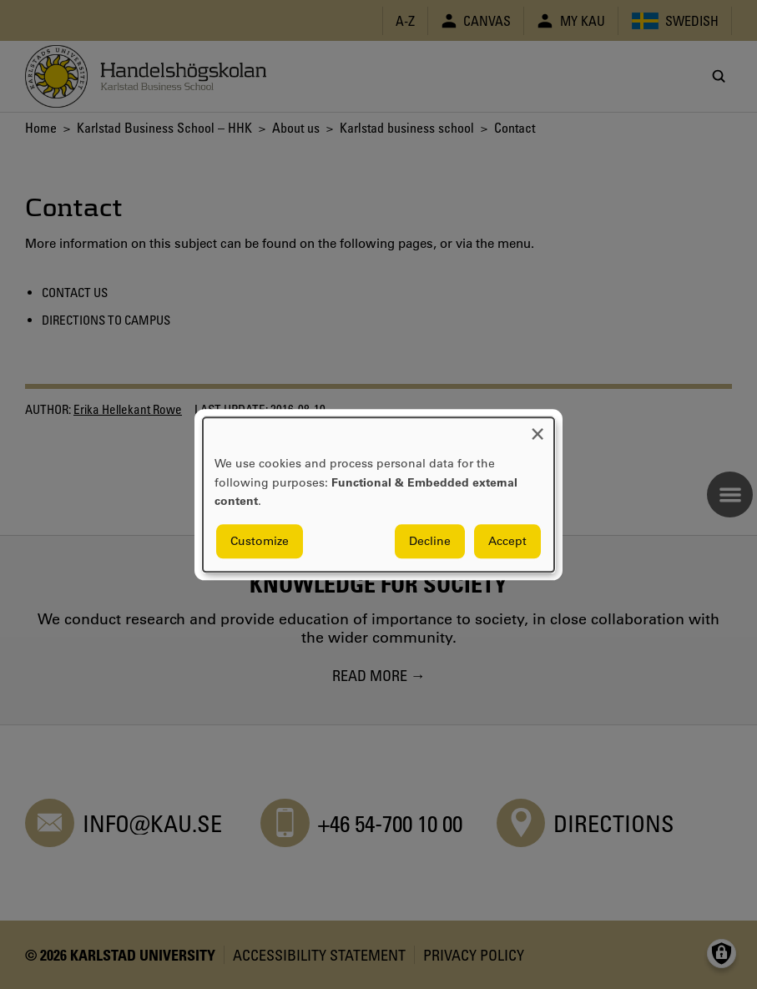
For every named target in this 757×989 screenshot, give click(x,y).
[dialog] (378, 494)
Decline (430, 540)
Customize (259, 540)
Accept (507, 540)
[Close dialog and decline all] (537, 427)
